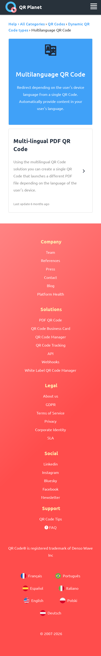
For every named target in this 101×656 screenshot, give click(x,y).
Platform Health (50, 294)
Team (50, 252)
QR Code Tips (50, 518)
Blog (50, 285)
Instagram (50, 472)
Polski (68, 600)
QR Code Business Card (50, 328)
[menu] (93, 6)
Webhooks (50, 361)
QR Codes (56, 23)
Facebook (50, 489)
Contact (50, 277)
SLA (50, 437)
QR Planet (23, 7)
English (33, 600)
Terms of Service (50, 412)
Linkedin (51, 463)
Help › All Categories (26, 23)
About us (50, 396)
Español (33, 588)
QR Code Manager (50, 336)
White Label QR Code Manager (50, 370)
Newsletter (50, 497)
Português (67, 576)
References (50, 260)
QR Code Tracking (50, 345)
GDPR (51, 404)
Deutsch (50, 613)
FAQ (50, 527)
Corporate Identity (50, 429)
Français (31, 576)
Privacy (50, 421)
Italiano (68, 588)
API (50, 353)
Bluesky (50, 480)
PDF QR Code (50, 319)
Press (50, 268)
